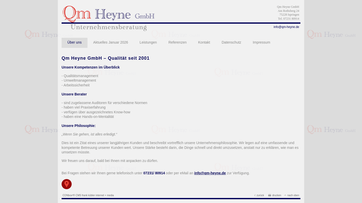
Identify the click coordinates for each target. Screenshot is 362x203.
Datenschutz (231, 42)
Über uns (74, 42)
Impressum (261, 42)
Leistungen (148, 42)
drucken (274, 195)
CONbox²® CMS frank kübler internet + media (88, 195)
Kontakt (204, 42)
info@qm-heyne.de (286, 27)
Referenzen (177, 42)
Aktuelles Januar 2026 (110, 42)
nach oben (291, 195)
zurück (259, 195)
